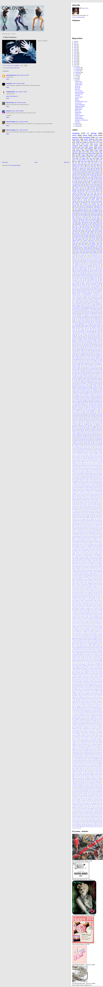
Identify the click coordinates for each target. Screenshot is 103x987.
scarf (86, 188)
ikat (99, 340)
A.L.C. (77, 319)
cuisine (94, 186)
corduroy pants (82, 504)
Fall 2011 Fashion (94, 588)
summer (74, 219)
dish (96, 369)
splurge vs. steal (75, 530)
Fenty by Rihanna (97, 462)
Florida (81, 464)
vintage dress (95, 534)
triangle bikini (96, 215)
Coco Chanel (81, 351)
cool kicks (98, 420)
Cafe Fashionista (77, 567)
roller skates (82, 438)
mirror (99, 431)
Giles (88, 465)
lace (94, 160)
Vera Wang (78, 495)
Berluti (92, 451)
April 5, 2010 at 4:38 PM (18, 111)
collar (93, 336)
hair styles (88, 426)
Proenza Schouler (87, 295)
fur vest (93, 425)
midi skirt (89, 257)
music (75, 344)
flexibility (97, 337)
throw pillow (88, 292)
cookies (87, 420)
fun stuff (99, 274)
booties (81, 148)
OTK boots (85, 356)
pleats (91, 436)
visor (95, 443)
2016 (75, 56)
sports (100, 166)
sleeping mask (97, 318)
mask (100, 519)
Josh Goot (79, 469)
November (78, 69)
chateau (73, 503)
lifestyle (88, 517)
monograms (88, 375)
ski (90, 528)
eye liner (94, 370)
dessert (86, 369)
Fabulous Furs (78, 81)
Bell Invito (89, 558)
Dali (97, 578)
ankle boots (84, 153)
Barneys (99, 319)
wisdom (86, 182)
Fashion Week (75, 353)
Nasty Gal (100, 481)
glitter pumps (75, 426)
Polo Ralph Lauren (76, 485)
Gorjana (99, 465)
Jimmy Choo (83, 206)
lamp (101, 234)
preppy (88, 378)
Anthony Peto (76, 549)
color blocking (86, 186)
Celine (101, 388)
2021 (75, 49)
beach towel (98, 312)
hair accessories (84, 275)
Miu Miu (81, 178)
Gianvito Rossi (85, 238)
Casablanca (89, 570)
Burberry (87, 226)
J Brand (78, 270)
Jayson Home (81, 468)
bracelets (95, 416)
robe (85, 318)
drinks (78, 370)
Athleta (99, 304)
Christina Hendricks (84, 574)
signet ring (90, 379)
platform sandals (81, 224)
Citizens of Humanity (86, 389)
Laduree (87, 470)
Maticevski (79, 478)
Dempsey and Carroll (93, 580)
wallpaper (100, 443)
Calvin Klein (90, 321)
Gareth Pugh (90, 593)
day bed (74, 369)
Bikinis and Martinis (98, 451)
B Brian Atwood (99, 449)
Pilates (98, 158)
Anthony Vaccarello (84, 549)
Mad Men (78, 325)
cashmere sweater (76, 367)
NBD (84, 402)
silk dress (80, 346)
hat (99, 169)
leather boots (75, 431)
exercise (99, 148)
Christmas (85, 203)
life (97, 317)
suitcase (94, 230)
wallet (76, 246)
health (93, 428)
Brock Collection (90, 452)
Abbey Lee (77, 114)
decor (87, 209)
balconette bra (97, 287)
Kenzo (73, 470)
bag (97, 141)
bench (73, 288)
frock (89, 185)
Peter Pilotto (89, 328)
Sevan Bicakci (89, 487)
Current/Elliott (85, 576)
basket (78, 364)
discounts (100, 422)
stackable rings (83, 530)
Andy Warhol (75, 384)
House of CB (91, 466)
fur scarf (74, 511)
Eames (79, 584)
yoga (100, 153)
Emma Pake (81, 392)
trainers (88, 215)
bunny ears (91, 500)
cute (85, 422)
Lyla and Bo (97, 473)
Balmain (98, 190)
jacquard (85, 289)
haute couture (83, 194)
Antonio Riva (92, 549)
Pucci (90, 485)
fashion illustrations (91, 274)
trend (101, 185)
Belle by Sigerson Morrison (96, 386)
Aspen (87, 553)
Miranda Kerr (82, 479)
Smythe (95, 295)
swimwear (75, 145)
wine (83, 444)
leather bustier (76, 517)
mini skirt (74, 170)
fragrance (99, 372)
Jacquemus (99, 394)
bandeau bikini (76, 240)
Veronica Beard (89, 312)
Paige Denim (94, 406)
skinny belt (87, 439)
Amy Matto (88, 350)
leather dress (75, 257)
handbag (86, 137)
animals (88, 168)
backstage (84, 414)
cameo (101, 500)
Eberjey (96, 391)
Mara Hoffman (98, 325)
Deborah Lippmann (94, 458)
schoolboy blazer (86, 527)
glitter (81, 302)
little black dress (85, 210)
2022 (75, 47)
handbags (94, 426)
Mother (73, 327)
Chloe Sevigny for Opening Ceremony (90, 572)
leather (98, 170)
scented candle (77, 379)
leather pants (97, 341)
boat (84, 313)
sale (100, 438)
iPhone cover (75, 242)
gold (78, 275)
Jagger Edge (98, 466)
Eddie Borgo (81, 322)
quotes (100, 165)
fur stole (79, 511)
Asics (78, 553)
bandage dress (77, 262)
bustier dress (93, 365)
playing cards (82, 378)
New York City (88, 261)
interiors (87, 218)
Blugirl (94, 350)
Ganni (85, 593)
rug (75, 259)
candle (88, 255)
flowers (92, 240)
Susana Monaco (81, 490)
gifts (76, 168)
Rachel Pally (78, 248)
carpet (92, 417)
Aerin (75, 350)
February (77, 124)
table (78, 347)
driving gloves (77, 424)
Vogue (83, 158)
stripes (100, 152)
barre (76, 162)
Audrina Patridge (88, 554)
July (76, 75)
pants (100, 160)
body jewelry (98, 364)
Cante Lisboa (84, 568)
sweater (79, 182)
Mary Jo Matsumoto (78, 401)
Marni (89, 217)
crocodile (94, 504)
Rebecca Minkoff (95, 199)
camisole (82, 255)
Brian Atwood (75, 217)
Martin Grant (93, 477)
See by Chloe (95, 311)
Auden (93, 449)
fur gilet (88, 425)
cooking (92, 420)
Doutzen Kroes (85, 460)
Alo (90, 267)
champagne (99, 262)
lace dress (97, 191)
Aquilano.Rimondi (86, 550)
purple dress (74, 525)
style (92, 440)
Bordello (99, 562)
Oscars (79, 483)
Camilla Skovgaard (86, 293)
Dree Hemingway (88, 583)
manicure (76, 276)
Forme (95, 591)
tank (99, 236)
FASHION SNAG (10, 91)
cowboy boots (85, 368)
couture (89, 162)
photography (78, 198)
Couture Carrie (84, 8)
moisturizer (81, 375)
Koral (86, 398)
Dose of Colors (80, 583)
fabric (83, 508)
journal (78, 516)
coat (80, 156)
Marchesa (94, 283)
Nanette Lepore (93, 402)
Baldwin (87, 557)
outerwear (75, 152)
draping (99, 507)
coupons (78, 368)
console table (94, 367)
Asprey (91, 553)
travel (76, 158)
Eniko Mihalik (81, 461)
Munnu (95, 481)
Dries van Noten (81, 391)
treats (77, 534)
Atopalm (73, 554)
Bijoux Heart (98, 559)
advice (99, 412)
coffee (88, 336)
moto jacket (86, 433)
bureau (98, 335)
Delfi (81, 580)
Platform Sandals (79, 115)
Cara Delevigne (94, 453)
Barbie (92, 557)
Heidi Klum (85, 466)
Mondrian (96, 479)
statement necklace (79, 166)
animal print (88, 173)
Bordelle (75, 452)
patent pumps (80, 435)
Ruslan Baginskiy (76, 359)
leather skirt (99, 206)
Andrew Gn (81, 545)
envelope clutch (97, 316)
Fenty (95, 392)
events (88, 370)
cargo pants (86, 417)
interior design (93, 194)
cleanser (89, 419)
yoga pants (99, 444)
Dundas (95, 583)
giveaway (86, 317)
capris (80, 417)
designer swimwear (88, 506)
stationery (94, 205)
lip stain (100, 517)
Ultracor (85, 494)
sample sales (79, 527)
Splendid (79, 297)
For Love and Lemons (88, 591)
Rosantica (81, 409)
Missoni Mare (89, 479)
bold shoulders (75, 500)
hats (91, 256)
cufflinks (99, 504)
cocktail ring (97, 211)
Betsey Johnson (77, 387)
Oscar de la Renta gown (97, 405)
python (89, 303)
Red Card (100, 486)
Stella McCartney (76, 234)
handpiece (74, 512)
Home (35, 162)
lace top (88, 430)
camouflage (82, 272)
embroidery (97, 424)
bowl (94, 262)
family (93, 508)
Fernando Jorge (84, 589)
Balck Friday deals (80, 557)
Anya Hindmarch (97, 267)
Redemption (87, 311)
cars (99, 365)
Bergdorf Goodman (85, 451)
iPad (101, 513)
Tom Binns (74, 332)
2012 (75, 63)
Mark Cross (79, 477)
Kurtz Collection (76, 283)
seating (85, 278)
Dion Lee (81, 294)
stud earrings (86, 440)
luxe (78, 172)
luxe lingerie (94, 181)
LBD (100, 322)
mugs (75, 521)
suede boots (81, 215)
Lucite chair (75, 400)
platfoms (79, 524)
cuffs (100, 368)
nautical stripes (96, 218)
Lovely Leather (78, 83)
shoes (85, 135)
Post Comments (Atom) (14, 165)
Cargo (97, 568)
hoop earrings (75, 429)
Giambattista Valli (84, 353)
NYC (87, 402)
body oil (93, 499)
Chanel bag (82, 571)
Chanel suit (79, 456)
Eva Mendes (94, 587)
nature (94, 165)
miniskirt (96, 177)
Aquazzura (93, 319)
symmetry (81, 441)
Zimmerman (75, 412)
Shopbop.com (75, 169)
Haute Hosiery (78, 117)
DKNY (75, 322)
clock (89, 503)
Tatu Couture (75, 491)
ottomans (74, 377)
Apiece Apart (99, 549)
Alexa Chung (98, 542)
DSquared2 (92, 246)
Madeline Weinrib (93, 474)
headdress (87, 428)
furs (101, 337)
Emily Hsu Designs (88, 585)
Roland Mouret (81, 285)
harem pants (80, 512)
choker (84, 299)
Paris (99, 309)
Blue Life (90, 561)
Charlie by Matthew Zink (84, 269)
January (77, 126)
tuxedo (82, 443)
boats (86, 335)
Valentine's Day (86, 297)
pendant (90, 377)
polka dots (86, 205)
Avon (73, 555)
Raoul (81, 311)
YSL (100, 495)
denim (93, 161)
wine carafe (98, 536)
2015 (75, 58)
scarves (80, 278)
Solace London (97, 409)
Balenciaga (82, 193)
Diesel (79, 460)
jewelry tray (89, 429)
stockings (74, 244)
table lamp (87, 441)
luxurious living (78, 251)
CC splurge (92, 133)
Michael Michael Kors (86, 326)
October (77, 70)
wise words (92, 189)
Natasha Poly (76, 482)
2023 (75, 46)
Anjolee (89, 546)
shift (101, 266)
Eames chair (89, 391)
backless (78, 414)
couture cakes (80, 421)
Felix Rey (89, 462)
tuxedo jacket (83, 382)
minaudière (74, 375)
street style (90, 202)
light (92, 517)
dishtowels (88, 507)
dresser (80, 316)
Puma (96, 328)
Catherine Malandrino (83, 388)
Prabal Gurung (84, 485)
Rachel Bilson (95, 485)
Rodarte (74, 285)
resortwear (74, 278)
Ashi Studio (83, 551)
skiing (90, 278)
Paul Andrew (85, 253)
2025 (75, 43)
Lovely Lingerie (78, 97)
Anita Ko (84, 546)
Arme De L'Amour (84, 384)
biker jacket (74, 313)
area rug (90, 287)
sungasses (93, 532)
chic (92, 156)
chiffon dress (83, 503)
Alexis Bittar (81, 350)
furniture (74, 174)
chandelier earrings (78, 264)
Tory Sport (86, 360)
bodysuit (74, 205)
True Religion (94, 360)
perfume (95, 435)
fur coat (90, 190)
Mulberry (79, 402)
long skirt (85, 342)
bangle (84, 262)
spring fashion (99, 439)
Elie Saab (87, 280)
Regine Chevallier (97, 407)
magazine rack (93, 519)
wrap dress (91, 537)
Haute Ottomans (79, 94)
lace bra (83, 430)
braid (99, 416)
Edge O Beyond (93, 584)
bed (89, 262)
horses (93, 513)
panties (94, 251)
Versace (87, 197)
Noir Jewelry (82, 284)
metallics (90, 342)
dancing (73, 506)
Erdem (87, 461)
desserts (95, 506)
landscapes (89, 341)
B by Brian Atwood (87, 555)
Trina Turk (80, 494)
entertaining (94, 209)
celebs (95, 166)
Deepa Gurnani (75, 580)
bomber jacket (97, 298)
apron (73, 414)
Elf (98, 584)
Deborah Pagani (97, 579)
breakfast (85, 500)
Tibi (95, 180)
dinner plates (74, 507)
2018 (75, 53)
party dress (94, 235)
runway (96, 150)
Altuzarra (99, 292)
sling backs (74, 529)
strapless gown (98, 224)
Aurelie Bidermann (97, 554)
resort (91, 164)
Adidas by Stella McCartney (80, 267)
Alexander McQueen (77, 173)
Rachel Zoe (99, 207)
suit (79, 252)
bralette (74, 365)
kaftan (101, 275)
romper (96, 266)
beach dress (87, 334)
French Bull (95, 592)
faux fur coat (75, 317)
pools (101, 235)
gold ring (82, 426)
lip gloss (82, 257)
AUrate (99, 538)
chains (99, 502)
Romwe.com (96, 227)
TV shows (98, 331)
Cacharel (100, 566)
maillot (82, 172)
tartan (94, 441)
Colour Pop (100, 574)
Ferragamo (91, 589)
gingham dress (80, 373)
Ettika (89, 587)
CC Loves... (15, 8)
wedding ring (79, 536)
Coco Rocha (76, 458)
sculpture (84, 379)
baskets (92, 498)
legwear (100, 249)
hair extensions (92, 373)
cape (87, 201)
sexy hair (100, 527)
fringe (81, 317)
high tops (84, 513)
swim (79, 533)
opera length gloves (82, 290)
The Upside (99, 359)
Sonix (96, 489)
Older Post (66, 162)
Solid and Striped (89, 489)
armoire (94, 496)
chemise (79, 299)
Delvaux (85, 580)
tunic (89, 304)
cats (75, 419)
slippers (99, 303)
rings (77, 438)
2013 (75, 61)
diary (100, 506)
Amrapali (91, 544)
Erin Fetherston (94, 461)
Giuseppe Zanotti (79, 195)
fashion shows (77, 372)
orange (73, 434)
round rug (95, 438)
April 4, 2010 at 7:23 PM (21, 91)
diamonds (74, 194)
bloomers (79, 499)
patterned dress (75, 266)
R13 (73, 358)
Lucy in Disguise (79, 473)
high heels (100, 373)
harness (100, 426)
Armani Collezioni (75, 551)
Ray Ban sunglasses (85, 486)
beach (84, 152)
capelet (80, 502)
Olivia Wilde (96, 482)
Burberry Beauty (81, 566)
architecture (82, 190)
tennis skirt (79, 279)
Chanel (83, 207)
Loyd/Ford (86, 354)
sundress (82, 244)
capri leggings (96, 220)
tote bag (89, 180)
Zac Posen (97, 217)
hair (76, 155)
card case (86, 502)
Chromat (74, 351)
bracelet (100, 161)
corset (89, 177)
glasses (81, 340)
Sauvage (98, 330)
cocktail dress (95, 255)
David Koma (86, 458)
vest (83, 259)
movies (100, 342)
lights (91, 374)
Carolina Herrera (98, 321)
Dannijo (81, 219)
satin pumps (75, 439)
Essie (85, 587)
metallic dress (83, 520)
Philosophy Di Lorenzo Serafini (88, 483)
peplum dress (98, 377)
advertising (93, 412)
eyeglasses (74, 425)
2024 (75, 44)
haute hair (81, 428)
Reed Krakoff (79, 358)
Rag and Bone (86, 227)
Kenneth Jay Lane (97, 247)
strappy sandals (79, 532)
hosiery (88, 213)
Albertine (85, 542)
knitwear (84, 242)
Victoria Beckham (88, 248)
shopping (75, 133)
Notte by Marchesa (76, 356)
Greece (77, 98)
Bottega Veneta (76, 293)
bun (87, 365)
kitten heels (76, 430)
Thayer (88, 491)
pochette (84, 524)
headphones (92, 512)
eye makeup (80, 256)
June (76, 77)
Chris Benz (76, 574)
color (100, 503)
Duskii (99, 583)
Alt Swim (86, 544)
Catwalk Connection (97, 570)
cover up (88, 264)
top (88, 142)
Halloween (88, 322)
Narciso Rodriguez (96, 355)
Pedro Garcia (81, 328)
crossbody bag (93, 368)
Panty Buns (9, 83)
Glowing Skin (78, 112)
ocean (99, 433)
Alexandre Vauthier (84, 319)
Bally (99, 384)
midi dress (91, 289)
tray (101, 210)
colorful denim (86, 367)
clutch (87, 144)
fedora (80, 218)
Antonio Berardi (80, 448)
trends (78, 443)
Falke (87, 588)
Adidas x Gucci (98, 540)
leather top (83, 517)
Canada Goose (86, 453)
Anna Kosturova (75, 547)
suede (87, 230)
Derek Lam (98, 306)
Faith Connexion (80, 588)
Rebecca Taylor (94, 486)
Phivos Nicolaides (11, 121)
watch (82, 349)
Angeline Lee (78, 546)
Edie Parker (77, 260)
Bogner (101, 561)
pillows (86, 198)
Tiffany (99, 410)
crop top (74, 184)
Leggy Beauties (79, 107)
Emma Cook (96, 585)
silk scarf (90, 318)
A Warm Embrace (79, 118)
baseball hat (87, 498)
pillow (91, 266)
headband (89, 265)
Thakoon (80, 197)
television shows (93, 533)
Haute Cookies (78, 84)
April (76, 80)
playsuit (86, 436)
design (73, 213)
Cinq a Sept (76, 389)
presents (99, 524)
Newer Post (5, 162)
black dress (86, 234)
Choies (101, 572)
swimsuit (99, 156)
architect (84, 496)
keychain (100, 429)
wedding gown (93, 279)
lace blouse (81, 341)
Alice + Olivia (78, 226)
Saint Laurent (78, 176)
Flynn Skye (80, 591)
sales (101, 194)
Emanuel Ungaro (79, 585)
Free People (80, 393)
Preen (86, 239)
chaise (94, 272)
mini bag (94, 431)
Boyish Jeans (94, 563)
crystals (93, 201)
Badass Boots (78, 109)
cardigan (74, 336)
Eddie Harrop (85, 584)
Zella (92, 332)
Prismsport (80, 407)
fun (86, 256)
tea (88, 533)
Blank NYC (85, 561)
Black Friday (78, 561)
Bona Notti (84, 562)
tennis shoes (98, 347)
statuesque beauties (92, 530)
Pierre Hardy (75, 227)
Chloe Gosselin (89, 571)
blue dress (80, 335)
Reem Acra (87, 358)
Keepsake (99, 469)
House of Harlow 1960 (84, 247)
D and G (85, 578)
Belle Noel (95, 558)
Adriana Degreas (75, 541)
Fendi (98, 182)
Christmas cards (80, 457)
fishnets (93, 372)
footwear (80, 181)
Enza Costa (94, 280)
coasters (93, 314)
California (79, 453)
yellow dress (88, 349)
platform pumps (95, 243)
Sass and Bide (90, 330)
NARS (84, 309)
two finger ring (89, 443)
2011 (75, 64)
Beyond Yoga (91, 559)
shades (86, 236)
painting (80, 377)
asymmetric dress (84, 160)
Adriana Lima (93, 383)
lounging (96, 302)
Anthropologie (96, 168)
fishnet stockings (85, 372)
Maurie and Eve (86, 478)
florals (82, 162)
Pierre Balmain (75, 311)
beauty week (80, 298)
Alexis (99, 383)
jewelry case (95, 515)
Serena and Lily (88, 409)
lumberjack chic (85, 519)
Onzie (94, 271)
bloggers (74, 499)
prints (100, 139)
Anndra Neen (99, 547)
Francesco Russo (97, 464)
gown (81, 142)
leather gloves (92, 242)
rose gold (89, 438)
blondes (90, 298)
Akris (73, 542)
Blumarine (96, 561)
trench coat (83, 304)
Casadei (74, 388)
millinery (74, 193)
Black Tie (74, 269)
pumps (96, 144)
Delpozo (94, 351)
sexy (101, 142)
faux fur (82, 265)
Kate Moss (74, 261)
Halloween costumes (89, 393)
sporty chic (97, 162)
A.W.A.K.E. (89, 538)
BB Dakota (93, 384)
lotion (75, 519)
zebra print (89, 259)
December (78, 67)
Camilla (99, 350)
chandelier (86, 314)
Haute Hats (77, 87)
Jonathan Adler (95, 203)
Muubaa (88, 355)
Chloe (81, 280)
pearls (85, 377)
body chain (89, 313)
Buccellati (74, 566)
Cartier (73, 456)
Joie (73, 397)
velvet (100, 244)
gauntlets (84, 511)
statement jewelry (76, 164)
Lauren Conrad (95, 470)
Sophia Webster (93, 253)
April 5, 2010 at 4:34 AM (20, 102)
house (97, 513)
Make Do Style (10, 102)
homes (75, 374)
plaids (84, 303)
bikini (76, 153)
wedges (81, 168)
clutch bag (74, 222)
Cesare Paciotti (75, 571)
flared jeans (81, 425)
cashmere (89, 272)
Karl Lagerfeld (92, 469)
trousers (77, 207)
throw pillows (75, 203)
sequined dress (78, 236)
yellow (96, 537)
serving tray (91, 345)
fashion (96, 145)
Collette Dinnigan (92, 574)
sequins (98, 164)
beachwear (92, 169)
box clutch (90, 193)
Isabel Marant (96, 226)
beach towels (98, 498)
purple (101, 378)
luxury (88, 165)
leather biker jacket (96, 430)
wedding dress (77, 444)
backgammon (99, 363)
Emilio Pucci (91, 207)
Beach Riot (83, 558)
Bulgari (96, 452)
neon (100, 375)
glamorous (74, 340)
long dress (86, 223)
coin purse (90, 299)
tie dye (99, 441)
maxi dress (84, 161)
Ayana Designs (79, 555)
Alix (81, 544)
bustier (88, 166)
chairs (73, 218)
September (78, 72)
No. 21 (89, 309)
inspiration (82, 429)
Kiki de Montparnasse (96, 281)
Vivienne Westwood (93, 495)
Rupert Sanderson (96, 358)
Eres (101, 585)
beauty (7, 67)
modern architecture (76, 433)
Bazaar (96, 557)
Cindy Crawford (88, 457)
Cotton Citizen (95, 575)
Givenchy (74, 199)
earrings (92, 152)
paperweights (75, 523)
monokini (87, 251)
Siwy (84, 489)
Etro (79, 253)
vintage (82, 231)
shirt (79, 214)
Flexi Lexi (100, 589)
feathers (87, 300)
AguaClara (99, 541)
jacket (87, 150)
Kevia (78, 470)
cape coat (76, 502)
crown (97, 336)
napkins (80, 344)
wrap (94, 292)
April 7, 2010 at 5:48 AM (22, 121)
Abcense (78, 540)
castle (90, 502)
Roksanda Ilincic (81, 487)
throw (100, 533)
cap (73, 249)
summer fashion (88, 346)
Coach (101, 457)
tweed (86, 279)
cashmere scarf (98, 417)
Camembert (92, 567)
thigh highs (80, 292)
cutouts (90, 288)
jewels (86, 302)
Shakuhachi (96, 487)
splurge (100, 174)
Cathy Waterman (93, 388)
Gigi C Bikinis (82, 465)
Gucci (90, 158)
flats (101, 209)
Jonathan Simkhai (85, 281)
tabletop (83, 347)
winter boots (93, 444)
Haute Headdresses (80, 104)
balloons (95, 414)
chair (87, 170)
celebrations (79, 314)
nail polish (86, 235)
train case (98, 381)
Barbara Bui (75, 386)
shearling (80, 528)
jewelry (75, 137)
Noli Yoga (82, 482)
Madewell (100, 474)
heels (82, 147)
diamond (91, 369)
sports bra (95, 278)
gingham (91, 206)
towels (73, 443)
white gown (85, 536)
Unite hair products (83, 361)
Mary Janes (93, 354)
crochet (84, 288)
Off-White (95, 309)
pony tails (90, 524)
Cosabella (95, 389)
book (77, 255)
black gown (99, 415)
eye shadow (75, 265)
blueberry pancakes (87, 499)
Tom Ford (82, 211)
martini (88, 431)
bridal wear (92, 335)
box (76, 272)
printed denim (95, 378)
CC (73, 172)
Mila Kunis (99, 478)
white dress (75, 238)
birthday (94, 415)
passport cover (90, 523)
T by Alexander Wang (90, 331)
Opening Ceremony (96, 327)
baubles (77, 415)
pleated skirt (93, 276)
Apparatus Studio (77, 550)
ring (86, 156)
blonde (91, 364)
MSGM (81, 261)
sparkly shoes (98, 529)
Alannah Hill (78, 542)
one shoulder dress (81, 521)
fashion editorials (13, 67)
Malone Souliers (85, 283)
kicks (94, 249)
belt (84, 185)
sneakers (84, 169)
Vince (73, 287)
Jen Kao (96, 468)
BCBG (73, 306)
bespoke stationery (96, 334)
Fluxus (75, 591)
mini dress (95, 213)
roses (86, 525)
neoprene (74, 290)
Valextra (91, 361)
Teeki (84, 410)
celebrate (95, 502)
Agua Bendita (92, 541)
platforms (92, 155)
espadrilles (80, 337)
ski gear (94, 528)
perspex (73, 524)
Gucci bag (98, 307)
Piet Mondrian (98, 483)
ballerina (81, 498)
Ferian (78, 589)
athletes (99, 496)
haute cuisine (97, 256)
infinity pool (89, 515)
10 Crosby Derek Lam (97, 349)
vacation (84, 189)
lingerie (91, 147)
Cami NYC (99, 567)
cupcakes (74, 316)
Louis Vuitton (88, 191)
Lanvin (98, 193)
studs (73, 304)
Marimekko (91, 400)
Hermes (93, 238)
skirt (94, 142)
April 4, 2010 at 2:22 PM (23, 75)
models (83, 155)
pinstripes (74, 436)
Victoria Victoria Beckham (88, 411)
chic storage (83, 199)
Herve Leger (90, 195)
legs (80, 243)
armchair (89, 211)
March (77, 123)
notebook (93, 433)
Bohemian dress (77, 562)
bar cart (81, 334)
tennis (76, 231)
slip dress (76, 381)
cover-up (79, 288)
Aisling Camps (95, 445)
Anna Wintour (83, 547)
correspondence (84, 222)
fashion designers (81, 274)
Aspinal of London (75, 449)
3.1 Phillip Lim (77, 445)
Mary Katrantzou (77, 271)
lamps (91, 302)
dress (74, 135)
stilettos (99, 530)
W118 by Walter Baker (79, 363)
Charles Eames (86, 456)
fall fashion (88, 508)
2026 (75, 41)
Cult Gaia (88, 351)
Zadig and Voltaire (90, 363)
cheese (83, 419)
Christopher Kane (90, 306)
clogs (84, 336)
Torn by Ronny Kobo (83, 332)
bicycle (88, 415)
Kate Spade (84, 270)
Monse (78, 481)
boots (73, 142)
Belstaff (78, 451)
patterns (86, 145)
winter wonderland (83, 537)
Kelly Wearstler (75, 308)
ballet (90, 414)
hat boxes (87, 512)
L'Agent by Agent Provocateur (95, 270)
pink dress (74, 378)
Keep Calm (78, 397)
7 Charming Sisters (81, 538)
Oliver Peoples (89, 482)
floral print (90, 184)
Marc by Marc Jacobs (88, 232)
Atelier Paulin (98, 553)
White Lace (77, 111)
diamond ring (87, 249)
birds (86, 298)
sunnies (100, 230)
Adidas (94, 304)
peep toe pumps (98, 523)
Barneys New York (84, 386)
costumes (89, 504)
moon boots (96, 520)
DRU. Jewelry (92, 578)
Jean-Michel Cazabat (78, 396)
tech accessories (92, 244)
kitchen (100, 197)
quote (94, 303)
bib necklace (85, 364)
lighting (76, 210)
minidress (89, 172)
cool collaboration (79, 209)
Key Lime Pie (78, 103)
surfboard (74, 441)
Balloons (77, 100)
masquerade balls (75, 520)
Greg (18, 67)
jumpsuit (98, 184)
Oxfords (74, 328)
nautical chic (78, 188)
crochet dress (89, 421)
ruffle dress (91, 525)
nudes (84, 344)
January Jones (99, 353)
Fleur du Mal (95, 269)
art (83, 165)
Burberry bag (88, 566)
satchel (76, 202)
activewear (74, 334)
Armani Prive (91, 448)
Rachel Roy (87, 407)
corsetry (99, 314)
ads (88, 412)
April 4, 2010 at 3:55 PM (19, 83)
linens (96, 517)
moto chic (95, 375)
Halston (92, 353)
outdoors (86, 434)
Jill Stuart (76, 354)
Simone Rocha (85, 359)
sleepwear (100, 379)
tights (101, 205)
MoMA (83, 355)
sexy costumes (94, 527)
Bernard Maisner (80, 559)
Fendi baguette (85, 307)
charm (79, 419)
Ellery (97, 460)
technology (94, 252)
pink (101, 257)
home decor (88, 141)
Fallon (99, 351)
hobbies (86, 164)
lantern (101, 516)
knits (86, 181)
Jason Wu (94, 322)
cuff (80, 184)
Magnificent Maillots (80, 106)
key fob (95, 429)
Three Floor (88, 219)
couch (73, 421)
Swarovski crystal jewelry (77, 331)
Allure (93, 447)
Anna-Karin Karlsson (91, 547)
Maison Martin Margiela (87, 325)
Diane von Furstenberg (90, 176)
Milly (75, 178)
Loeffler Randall (84, 308)
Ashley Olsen (90, 551)
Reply (7, 79)
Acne (93, 540)
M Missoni (79, 474)
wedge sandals (96, 198)
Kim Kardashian (86, 397)
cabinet (96, 500)
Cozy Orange (79, 576)
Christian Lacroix (94, 456)
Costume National (86, 575)
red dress (90, 224)
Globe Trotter (93, 465)
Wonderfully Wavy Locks (81, 101)
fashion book (98, 508)
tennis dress (90, 347)
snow (92, 529)
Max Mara (93, 478)
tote (101, 177)
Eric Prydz (76, 587)
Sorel (73, 410)
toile (73, 534)
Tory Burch (88, 178)
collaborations (87, 228)
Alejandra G (91, 542)
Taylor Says (82, 491)
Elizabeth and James (87, 260)
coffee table (95, 419)
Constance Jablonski (78, 575)
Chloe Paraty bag (77, 572)
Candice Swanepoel (76, 568)
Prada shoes (98, 356)
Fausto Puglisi (81, 462)
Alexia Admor (88, 447)
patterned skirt (88, 435)
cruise (96, 421)
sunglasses (97, 172)
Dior (78, 232)
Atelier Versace (84, 449)
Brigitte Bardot (82, 452)
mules (73, 230)
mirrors (95, 342)
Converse (74, 294)
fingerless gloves (94, 300)
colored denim (75, 504)
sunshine (99, 532)
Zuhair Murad (82, 412)
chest (78, 503)
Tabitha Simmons (89, 490)
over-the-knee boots (84, 276)
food (98, 240)
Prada (98, 232)
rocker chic (79, 345)
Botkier (73, 321)
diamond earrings (79, 300)
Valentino (74, 201)
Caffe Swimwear (85, 567)
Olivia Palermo (78, 405)
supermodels (85, 252)
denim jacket (79, 506)
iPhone (94, 340)
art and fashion (95, 239)
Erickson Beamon (76, 307)
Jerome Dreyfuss (89, 396)
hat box (75, 428)
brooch (73, 299)
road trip (81, 525)
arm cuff (89, 496)
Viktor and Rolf (85, 495)
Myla (79, 327)
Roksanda (74, 409)
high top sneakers (94, 275)
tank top (98, 202)
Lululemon (91, 473)
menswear (78, 303)
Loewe (83, 217)
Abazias (73, 540)
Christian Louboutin (77, 191)
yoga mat (79, 383)
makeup (85, 174)
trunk (73, 382)
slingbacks (85, 214)
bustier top (94, 234)
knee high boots (84, 374)
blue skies (76, 416)
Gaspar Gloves (75, 465)
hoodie (89, 513)
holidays (94, 197)
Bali (74, 451)
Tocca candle (75, 411)
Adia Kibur (88, 445)
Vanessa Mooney (95, 494)
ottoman (94, 223)
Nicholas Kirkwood (87, 271)
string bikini (93, 214)
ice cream (83, 515)
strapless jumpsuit (78, 440)
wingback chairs (75, 537)
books (81, 201)
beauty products (85, 220)
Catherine (8, 111)
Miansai (90, 401)
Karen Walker (85, 469)
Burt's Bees (95, 566)
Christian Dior (97, 293)
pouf (94, 524)
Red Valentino (81, 330)
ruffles (85, 345)
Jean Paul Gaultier (89, 468)
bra (76, 161)
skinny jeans (80, 180)
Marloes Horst (99, 400)
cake (73, 314)
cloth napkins (94, 503)
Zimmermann (98, 332)
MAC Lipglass (85, 474)
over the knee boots (93, 290)
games (73, 275)
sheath (97, 345)
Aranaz (93, 550)
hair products (98, 511)
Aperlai (86, 448)
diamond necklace (92, 422)
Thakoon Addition (91, 410)
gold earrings (91, 511)
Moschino (83, 481)
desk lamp (80, 369)
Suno (78, 312)
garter (75, 339)
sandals (74, 147)
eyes (79, 508)
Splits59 (78, 410)
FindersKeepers (75, 464)
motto (101, 520)
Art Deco (83, 246)
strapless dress (76, 165)
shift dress (86, 528)
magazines (82, 431)
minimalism (90, 520)
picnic (99, 435)
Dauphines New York (81, 579)
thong (78, 304)
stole (73, 532)
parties (80, 523)
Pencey (91, 356)
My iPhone (77, 86)
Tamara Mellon (98, 490)
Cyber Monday (79, 578)
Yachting (77, 121)
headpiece (99, 512)
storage (83, 202)
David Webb (90, 579)
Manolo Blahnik (93, 308)
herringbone (78, 513)
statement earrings (95, 188)
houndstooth (78, 289)
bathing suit (77, 186)
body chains (88, 416)
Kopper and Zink (79, 398)
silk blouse (80, 230)
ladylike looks (89, 516)
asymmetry (97, 173)
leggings (90, 148)
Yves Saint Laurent (81, 287)
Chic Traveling (78, 90)
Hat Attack (79, 466)
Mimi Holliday (75, 479)
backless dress (95, 297)
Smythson (93, 359)
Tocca (80, 360)
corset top (79, 249)
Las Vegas (91, 398)
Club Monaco (95, 457)
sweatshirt (74, 533)
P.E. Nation (86, 406)
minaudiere (98, 289)
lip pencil (79, 342)
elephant (83, 370)
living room (97, 374)
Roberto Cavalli (96, 284)
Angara (95, 545)
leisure (73, 342)
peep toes (98, 344)
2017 (75, 55)
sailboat (96, 525)
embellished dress (88, 424)
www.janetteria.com (11, 75)
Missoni (80, 239)
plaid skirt (80, 436)
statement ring (75, 189)
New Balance (82, 403)
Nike (101, 261)
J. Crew (92, 182)
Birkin (73, 561)
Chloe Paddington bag (98, 571)
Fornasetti (100, 591)
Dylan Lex (74, 584)
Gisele (92, 307)
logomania (97, 228)
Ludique (85, 473)
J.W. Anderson (92, 394)
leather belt (92, 317)
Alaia (76, 211)
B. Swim (94, 555)
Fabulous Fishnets (79, 92)
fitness (78, 144)
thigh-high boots (90, 381)
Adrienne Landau (84, 541)
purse (75, 292)
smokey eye (81, 529)
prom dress (79, 318)
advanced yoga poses (76, 496)
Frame (86, 464)
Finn (96, 589)
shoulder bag (93, 174)
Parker (89, 284)
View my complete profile (78, 17)
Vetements (97, 361)
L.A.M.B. (82, 470)
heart (73, 513)
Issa (78, 281)
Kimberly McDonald (96, 397)
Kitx (73, 398)
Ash (96, 448)
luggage (100, 186)
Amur (96, 544)
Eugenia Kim (88, 294)
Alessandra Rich (80, 447)
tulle (77, 382)
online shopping (91, 344)
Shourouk (79, 489)
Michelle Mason (97, 401)
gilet (90, 339)
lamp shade (95, 516)
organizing (79, 434)
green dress (88, 340)
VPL (89, 494)
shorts (95, 185)
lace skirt (83, 516)
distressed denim (96, 264)
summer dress (87, 532)
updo (77, 349)
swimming (84, 533)
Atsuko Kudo (80, 554)
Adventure (77, 95)
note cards (95, 257)
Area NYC (99, 550)
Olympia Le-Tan (86, 405)
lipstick (79, 223)
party (84, 523)
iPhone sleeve (76, 515)
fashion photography (88, 337)
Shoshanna (98, 285)
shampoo (75, 528)
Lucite (73, 473)
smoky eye (87, 529)
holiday (95, 288)
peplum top (84, 266)
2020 (75, 50)
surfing (95, 346)
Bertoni (86, 559)
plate (73, 345)
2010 (75, 66)
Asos (100, 448)
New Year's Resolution (92, 403)
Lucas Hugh (96, 323)
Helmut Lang (97, 260)
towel (73, 349)
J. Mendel (84, 394)
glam (86, 373)
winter (87, 444)
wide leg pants (92, 536)
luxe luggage (94, 210)
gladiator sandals (97, 339)
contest (96, 299)
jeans (73, 160)
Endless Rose (89, 392)
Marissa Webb (75, 326)
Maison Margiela (83, 400)
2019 (75, 52)
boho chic (99, 499)
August (77, 73)
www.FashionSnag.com (12, 96)
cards (79, 336)
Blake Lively (93, 387)
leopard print (78, 235)
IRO (76, 206)
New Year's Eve (85, 327)
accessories (75, 139)
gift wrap (99, 425)
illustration (74, 341)
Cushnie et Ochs (93, 576)
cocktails (85, 240)
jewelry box (97, 265)
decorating (93, 222)
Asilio (83, 553)
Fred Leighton (88, 592)
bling (80, 313)
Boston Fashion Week (76, 563)
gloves (92, 170)
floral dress (81, 213)
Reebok (75, 487)
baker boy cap (75, 498)
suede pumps (98, 440)
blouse (78, 150)
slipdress (82, 381)
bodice (81, 416)
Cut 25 (81, 458)
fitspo (84, 184)
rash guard (96, 436)
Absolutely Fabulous (86, 540)
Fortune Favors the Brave (79, 592)
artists (94, 219)
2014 (75, 60)
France (90, 464)
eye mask (100, 370)
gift (77, 302)
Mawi (85, 401)
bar (74, 364)
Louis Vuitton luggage (77, 323)
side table (81, 439)
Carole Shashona (81, 570)
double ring (94, 507)
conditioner (80, 420)
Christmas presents (98, 259)
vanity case (88, 534)
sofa (79, 259)
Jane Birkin (74, 468)
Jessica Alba (98, 396)
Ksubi (81, 354)
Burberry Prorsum (81, 321)
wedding (96, 382)
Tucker (82, 312)
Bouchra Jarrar (86, 563)
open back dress (90, 521)
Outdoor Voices (77, 406)
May (76, 78)
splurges (93, 236)
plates (101, 290)
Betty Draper (85, 387)
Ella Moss (92, 460)
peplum (86, 243)
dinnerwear (81, 507)
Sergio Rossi (90, 285)
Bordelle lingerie (92, 562)
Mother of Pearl (89, 481)
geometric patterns (83, 339)
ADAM (94, 538)
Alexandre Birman (75, 544)
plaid (80, 205)
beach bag (83, 415)
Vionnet (98, 411)
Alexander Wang (76, 185)
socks (93, 439)
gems (73, 373)
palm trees (91, 434)
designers (100, 201)
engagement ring (88, 316)
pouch (99, 276)
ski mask (99, 528)
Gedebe (96, 593)
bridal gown (80, 365)
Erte (81, 587)
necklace (93, 153)
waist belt (90, 382)
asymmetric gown (76, 228)
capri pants (74, 417)
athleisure (97, 248)
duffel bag (74, 508)
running (81, 170)
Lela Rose (98, 398)
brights (94, 313)
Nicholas (96, 261)
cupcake (80, 422)
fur (79, 174)
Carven (99, 387)
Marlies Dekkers (86, 477)
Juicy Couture (96, 294)
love (79, 519)
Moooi (73, 402)
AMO (83, 445)
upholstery (82, 534)
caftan (99, 313)
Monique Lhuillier (97, 326)
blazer (83, 177)
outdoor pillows (98, 521)
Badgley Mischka (80, 306)
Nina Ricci (77, 89)
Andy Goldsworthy (89, 545)
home (97, 137)
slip (73, 319)
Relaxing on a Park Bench (81, 120)
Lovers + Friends (87, 323)
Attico (89, 449)
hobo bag (99, 428)
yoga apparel (91, 231)
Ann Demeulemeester (96, 546)
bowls (81, 500)
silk (95, 379)
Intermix (78, 394)
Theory (75, 360)
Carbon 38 (91, 568)
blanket (73, 335)
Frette (81, 593)
